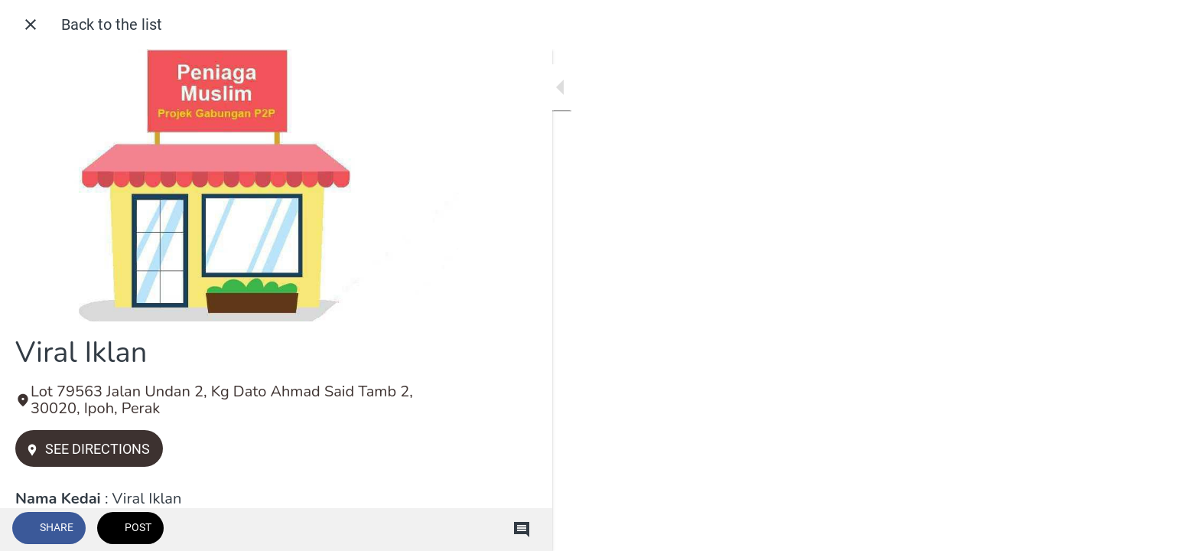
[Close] (30, 24)
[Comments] (428, 529)
